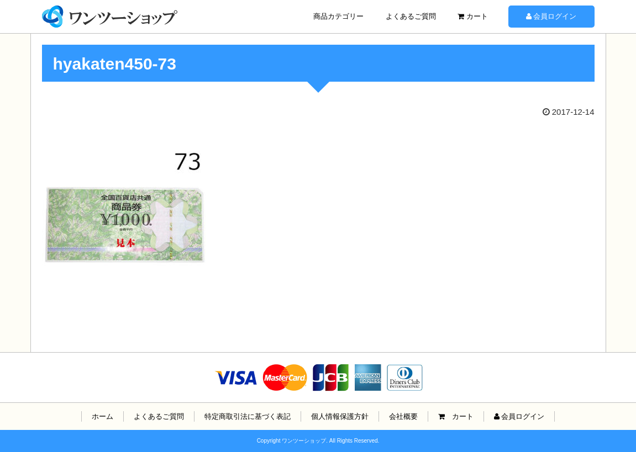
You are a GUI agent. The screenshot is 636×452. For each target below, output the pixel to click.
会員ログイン (551, 16)
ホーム (102, 416)
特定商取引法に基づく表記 (247, 416)
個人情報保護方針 (340, 416)
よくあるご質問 (411, 16)
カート (473, 16)
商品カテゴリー (338, 16)
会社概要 (403, 416)
